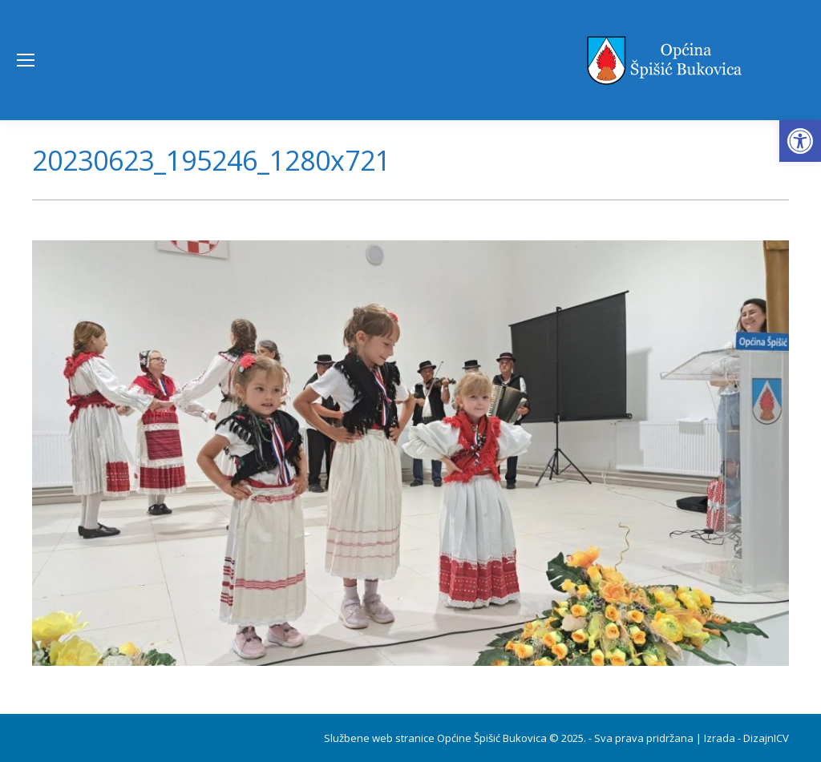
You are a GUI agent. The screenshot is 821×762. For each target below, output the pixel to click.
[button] (800, 141)
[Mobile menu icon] (25, 60)
